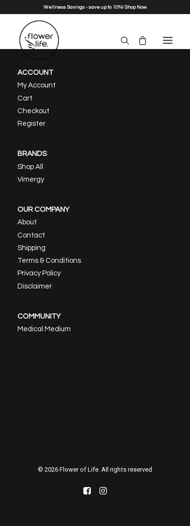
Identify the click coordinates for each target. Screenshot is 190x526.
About (27, 222)
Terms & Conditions (49, 260)
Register (31, 123)
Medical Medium (44, 329)
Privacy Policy (39, 273)
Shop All (30, 166)
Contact (31, 235)
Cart (24, 98)
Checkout (33, 111)
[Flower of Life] (39, 40)
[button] (167, 40)
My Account (36, 85)
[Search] (120, 40)
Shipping (31, 248)
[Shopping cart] (138, 40)
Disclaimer (34, 286)
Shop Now (135, 7)
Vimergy (30, 179)
